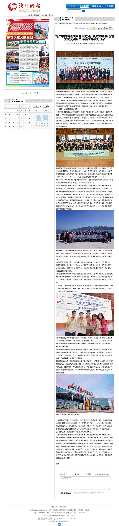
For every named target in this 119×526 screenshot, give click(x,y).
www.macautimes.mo (40, 510)
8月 (46, 110)
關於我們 (63, 507)
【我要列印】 (91, 43)
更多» (107, 474)
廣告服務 (54, 507)
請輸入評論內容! (85, 482)
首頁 (56, 23)
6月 (36, 110)
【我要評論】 (100, 43)
